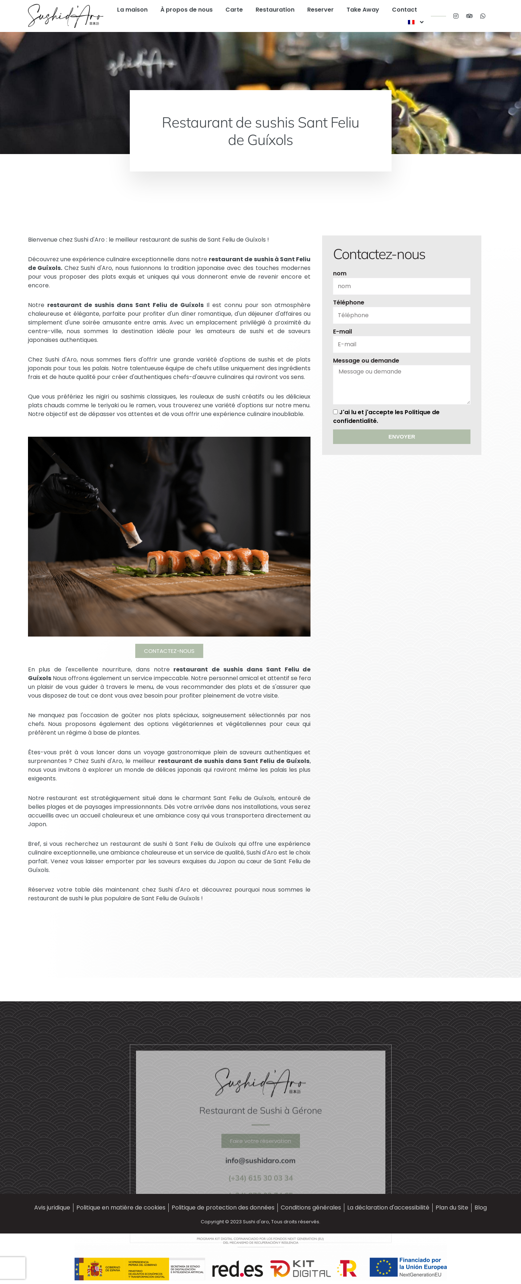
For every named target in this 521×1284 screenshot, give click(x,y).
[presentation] (299, 921)
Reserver (320, 9)
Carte (234, 9)
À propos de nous (186, 9)
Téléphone (347, 302)
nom (338, 273)
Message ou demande (365, 360)
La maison (132, 9)
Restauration (275, 9)
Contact (404, 9)
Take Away (362, 9)
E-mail (341, 331)
